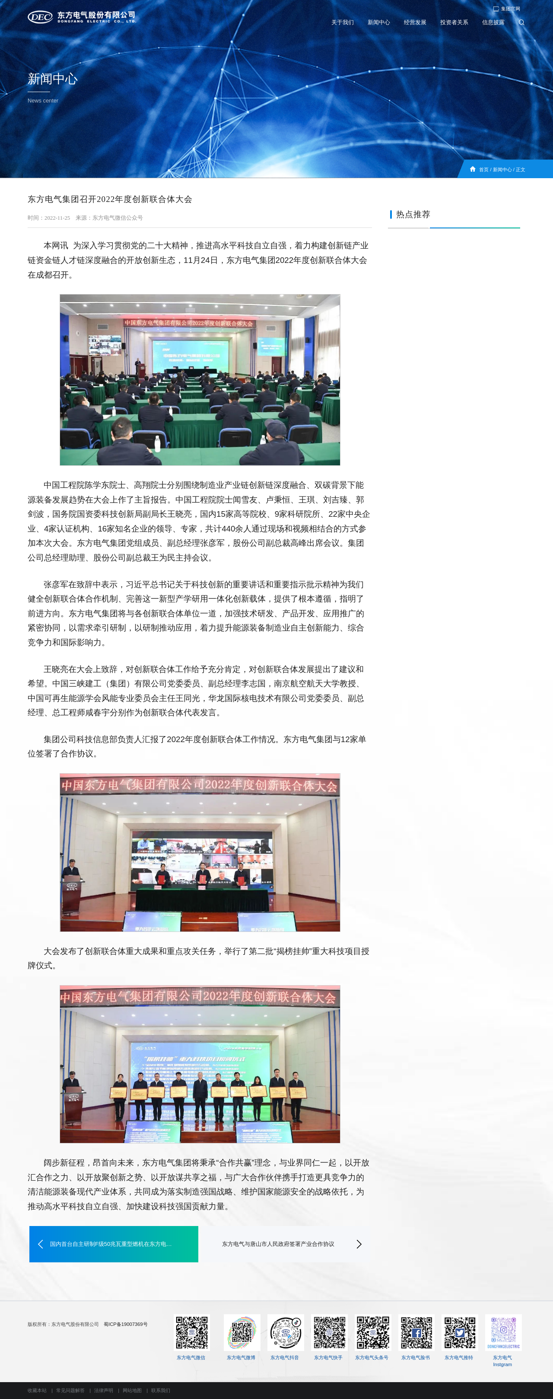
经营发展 (415, 22)
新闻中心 (379, 22)
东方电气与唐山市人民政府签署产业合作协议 (278, 1244)
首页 (484, 169)
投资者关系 (454, 22)
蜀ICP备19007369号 (125, 1324)
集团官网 (506, 9)
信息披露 (493, 22)
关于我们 (342, 22)
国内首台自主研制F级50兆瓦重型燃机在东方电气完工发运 (114, 1244)
